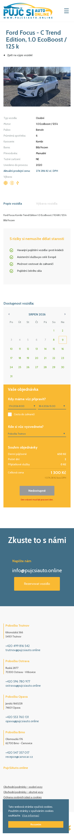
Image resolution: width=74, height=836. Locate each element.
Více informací (30, 815)
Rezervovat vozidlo (37, 584)
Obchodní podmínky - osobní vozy (23, 787)
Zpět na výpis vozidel (20, 55)
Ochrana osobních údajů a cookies (22, 797)
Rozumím (35, 824)
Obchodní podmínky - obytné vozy (23, 792)
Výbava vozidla (46, 203)
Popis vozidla (12, 203)
